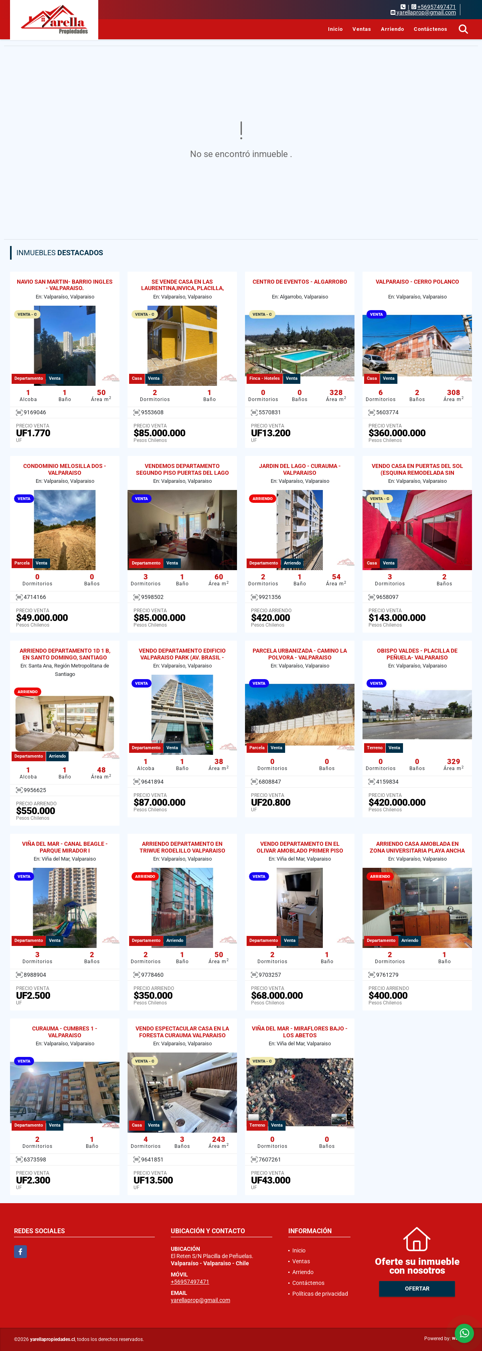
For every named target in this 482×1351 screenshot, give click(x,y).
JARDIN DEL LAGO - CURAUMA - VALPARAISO (300, 469)
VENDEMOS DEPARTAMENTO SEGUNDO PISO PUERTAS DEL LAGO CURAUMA (182, 473)
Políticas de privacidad (320, 1294)
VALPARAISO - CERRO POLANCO (417, 281)
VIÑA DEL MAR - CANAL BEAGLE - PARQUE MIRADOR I (65, 847)
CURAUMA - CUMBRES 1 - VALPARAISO (64, 1031)
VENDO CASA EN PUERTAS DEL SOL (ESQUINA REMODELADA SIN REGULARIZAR (417, 473)
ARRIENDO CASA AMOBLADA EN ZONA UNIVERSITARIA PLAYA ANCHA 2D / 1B (417, 851)
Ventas (361, 29)
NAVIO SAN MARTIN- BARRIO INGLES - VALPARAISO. (65, 285)
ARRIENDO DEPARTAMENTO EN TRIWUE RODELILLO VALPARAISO (182, 847)
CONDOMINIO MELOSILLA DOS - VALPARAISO (64, 469)
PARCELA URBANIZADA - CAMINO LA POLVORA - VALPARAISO (300, 654)
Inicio (335, 29)
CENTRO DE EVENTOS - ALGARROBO (300, 281)
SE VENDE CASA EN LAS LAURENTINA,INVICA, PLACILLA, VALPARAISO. (182, 288)
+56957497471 (436, 7)
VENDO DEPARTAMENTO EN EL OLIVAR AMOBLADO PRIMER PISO (300, 847)
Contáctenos (431, 29)
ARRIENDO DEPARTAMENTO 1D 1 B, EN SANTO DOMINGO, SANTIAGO (65, 654)
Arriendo (392, 29)
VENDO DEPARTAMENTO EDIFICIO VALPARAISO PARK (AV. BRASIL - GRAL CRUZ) (182, 657)
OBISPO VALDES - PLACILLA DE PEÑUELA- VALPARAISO (417, 654)
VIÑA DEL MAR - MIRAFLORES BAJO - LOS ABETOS (300, 1031)
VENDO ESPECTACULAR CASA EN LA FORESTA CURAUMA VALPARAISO (182, 1031)
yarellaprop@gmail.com (200, 1300)
